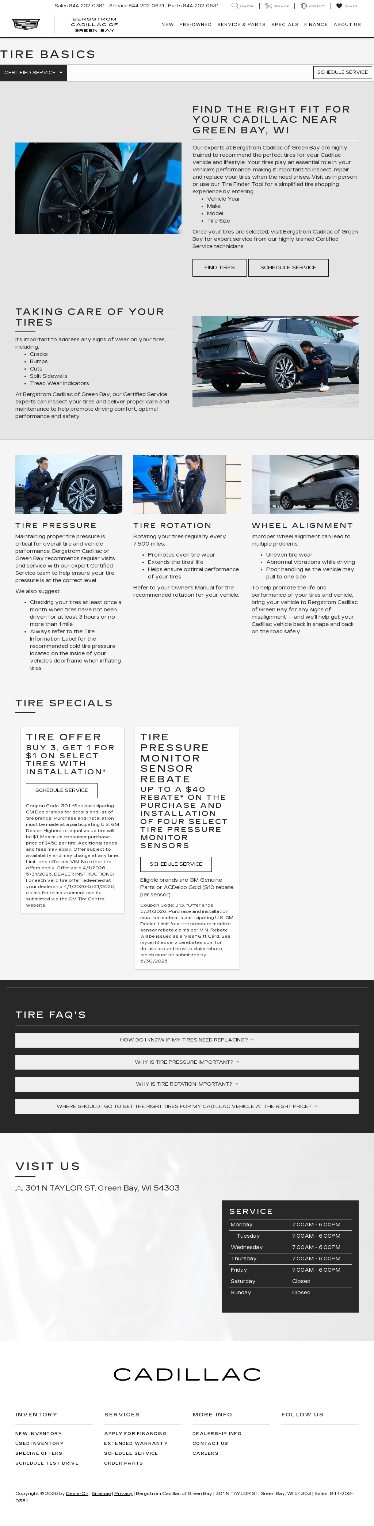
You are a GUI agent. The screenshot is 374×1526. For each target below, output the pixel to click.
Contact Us (210, 1443)
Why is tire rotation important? (187, 1084)
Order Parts (124, 1463)
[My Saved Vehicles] (346, 6)
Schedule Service (342, 72)
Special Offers (39, 1453)
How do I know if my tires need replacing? (187, 1040)
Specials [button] (285, 24)
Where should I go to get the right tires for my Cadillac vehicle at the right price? (187, 1106)
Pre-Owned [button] (195, 24)
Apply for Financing (135, 1433)
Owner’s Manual (192, 588)
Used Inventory (39, 1443)
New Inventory (38, 1433)
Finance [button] (316, 24)
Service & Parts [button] (241, 24)
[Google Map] (113, 1257)
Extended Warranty (136, 1443)
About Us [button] (347, 24)
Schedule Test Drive (47, 1463)
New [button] (167, 24)
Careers (205, 1453)
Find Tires (220, 268)
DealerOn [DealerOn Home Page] (77, 1493)
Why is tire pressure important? (187, 1062)
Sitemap (101, 1493)
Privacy (123, 1493)
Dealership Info (217, 1433)
